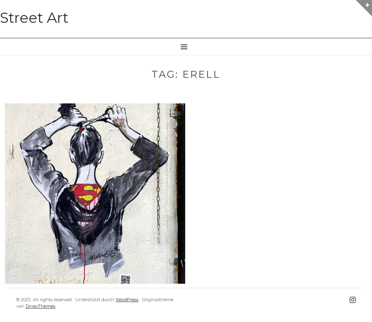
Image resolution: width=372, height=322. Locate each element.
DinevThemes (40, 306)
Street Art (34, 17)
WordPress (127, 299)
